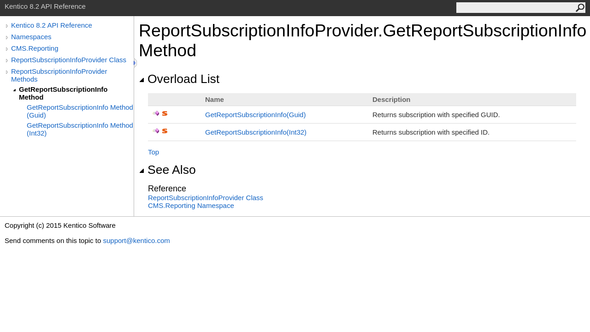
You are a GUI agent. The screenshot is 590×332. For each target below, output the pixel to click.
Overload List (179, 79)
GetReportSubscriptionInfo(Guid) (255, 115)
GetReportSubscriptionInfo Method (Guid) (80, 111)
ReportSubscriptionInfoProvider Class (68, 60)
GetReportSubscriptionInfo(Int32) (256, 132)
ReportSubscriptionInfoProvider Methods (59, 75)
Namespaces (31, 37)
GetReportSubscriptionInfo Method (63, 93)
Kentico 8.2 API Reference (51, 25)
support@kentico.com (136, 240)
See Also (167, 170)
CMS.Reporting (35, 48)
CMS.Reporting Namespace (191, 205)
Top (153, 152)
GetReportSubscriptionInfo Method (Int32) (80, 129)
